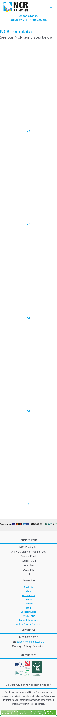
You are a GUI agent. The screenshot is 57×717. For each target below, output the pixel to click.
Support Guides (28, 612)
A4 (28, 224)
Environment (28, 595)
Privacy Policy (28, 616)
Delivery (28, 603)
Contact (28, 599)
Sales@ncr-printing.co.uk (30, 641)
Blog (28, 608)
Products (28, 587)
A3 (28, 131)
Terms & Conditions (28, 620)
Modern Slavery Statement (28, 624)
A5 (28, 317)
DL (28, 504)
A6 (28, 410)
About (28, 591)
